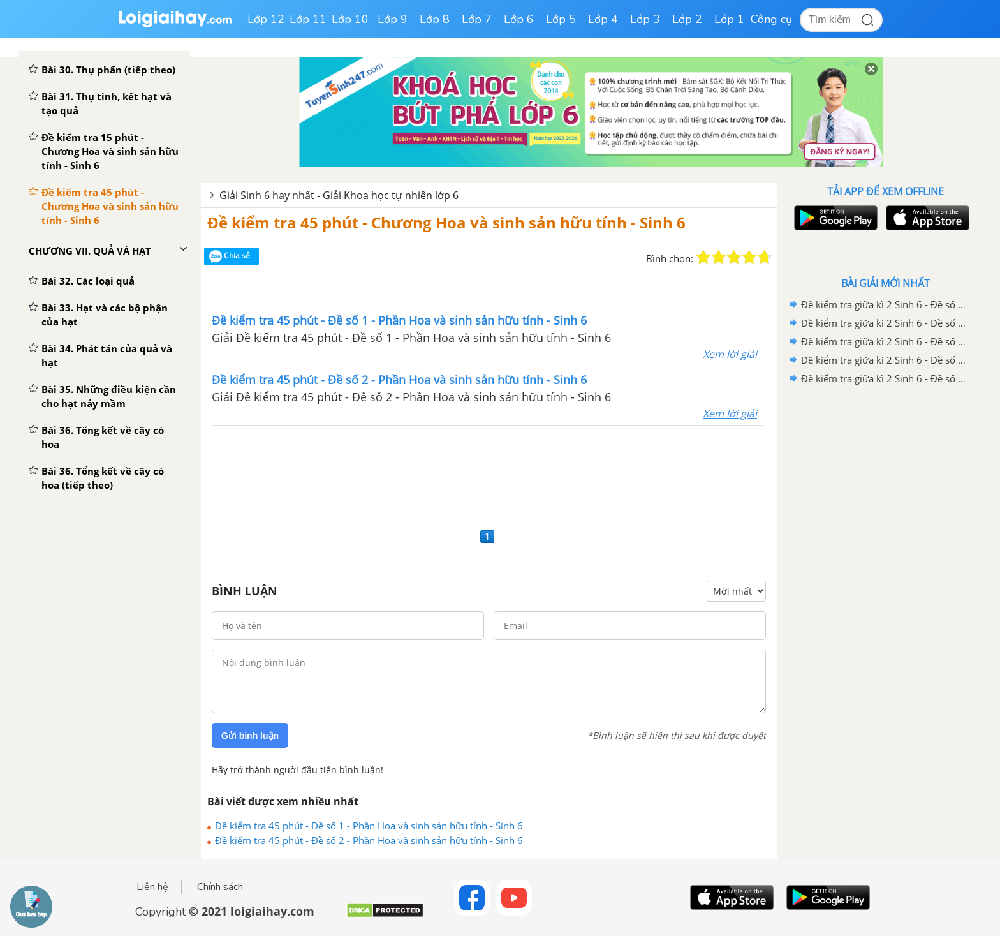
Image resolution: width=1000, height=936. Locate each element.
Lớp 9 (393, 19)
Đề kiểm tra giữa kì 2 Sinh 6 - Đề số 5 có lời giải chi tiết (883, 304)
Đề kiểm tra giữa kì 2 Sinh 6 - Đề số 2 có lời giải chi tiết (883, 359)
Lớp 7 (477, 19)
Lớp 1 (729, 19)
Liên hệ (152, 887)
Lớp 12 (265, 19)
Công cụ (771, 19)
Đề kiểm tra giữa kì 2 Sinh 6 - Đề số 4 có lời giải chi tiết (883, 322)
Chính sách (220, 887)
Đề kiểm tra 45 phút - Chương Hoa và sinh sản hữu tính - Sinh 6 (446, 222)
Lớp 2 (687, 19)
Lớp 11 (308, 19)
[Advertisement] (489, 475)
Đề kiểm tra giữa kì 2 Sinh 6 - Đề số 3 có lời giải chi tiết (883, 341)
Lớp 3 (645, 19)
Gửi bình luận (250, 736)
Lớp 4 (603, 19)
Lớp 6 (519, 19)
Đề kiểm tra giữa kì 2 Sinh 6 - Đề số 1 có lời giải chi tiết (883, 378)
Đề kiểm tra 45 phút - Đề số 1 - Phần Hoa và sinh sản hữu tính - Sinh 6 (369, 825)
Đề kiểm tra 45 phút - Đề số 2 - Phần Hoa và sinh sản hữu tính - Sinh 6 (369, 840)
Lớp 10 (350, 19)
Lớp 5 (561, 19)
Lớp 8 (435, 19)
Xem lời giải (730, 354)
